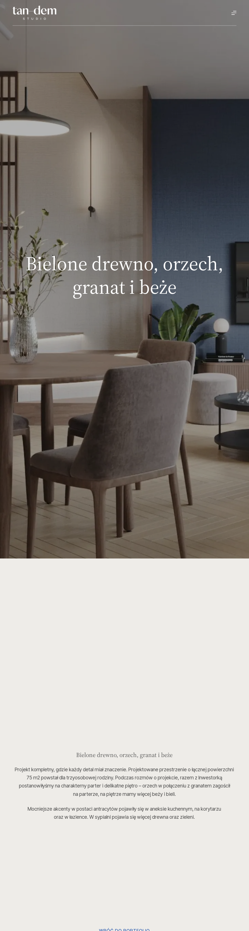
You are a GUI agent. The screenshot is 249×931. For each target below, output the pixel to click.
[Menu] (233, 12)
